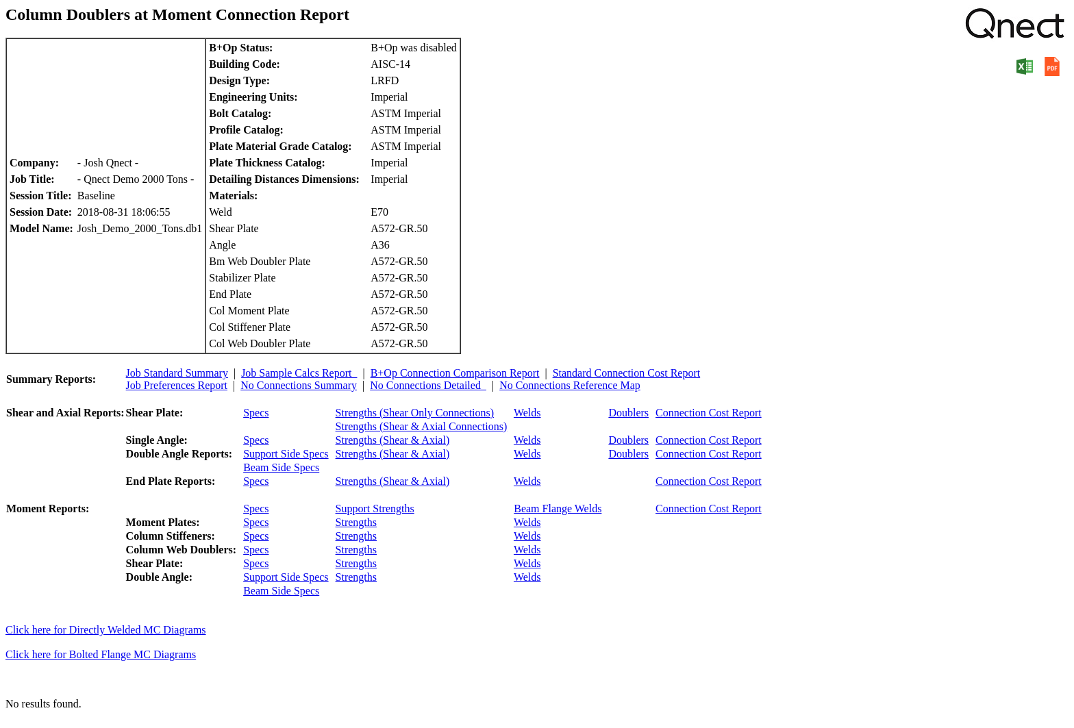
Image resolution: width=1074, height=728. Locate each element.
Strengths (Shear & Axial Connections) (422, 426)
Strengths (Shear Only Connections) (415, 412)
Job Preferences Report (176, 385)
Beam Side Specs (281, 467)
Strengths (356, 522)
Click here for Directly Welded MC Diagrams (105, 630)
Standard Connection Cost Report (627, 373)
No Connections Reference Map (569, 385)
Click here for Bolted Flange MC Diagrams (100, 654)
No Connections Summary (298, 385)
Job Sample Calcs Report (299, 373)
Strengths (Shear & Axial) (393, 440)
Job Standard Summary (177, 373)
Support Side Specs (285, 454)
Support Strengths (375, 508)
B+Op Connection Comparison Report (455, 373)
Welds (527, 412)
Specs (255, 412)
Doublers (628, 412)
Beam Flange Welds (557, 508)
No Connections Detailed (428, 385)
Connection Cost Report (708, 412)
